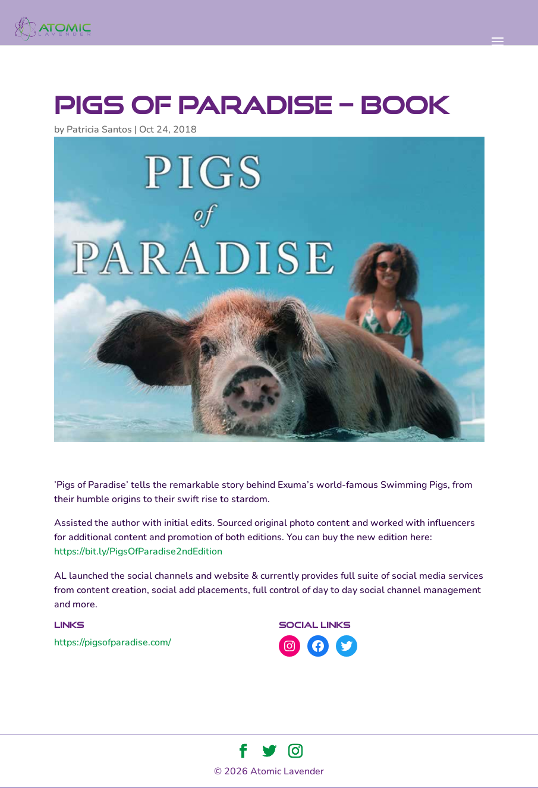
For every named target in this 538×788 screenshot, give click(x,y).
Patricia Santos (99, 129)
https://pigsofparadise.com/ (112, 642)
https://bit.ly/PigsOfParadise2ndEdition (138, 551)
